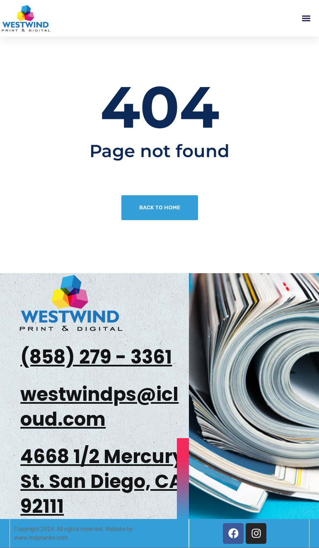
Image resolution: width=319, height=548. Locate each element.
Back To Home (159, 207)
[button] (306, 18)
